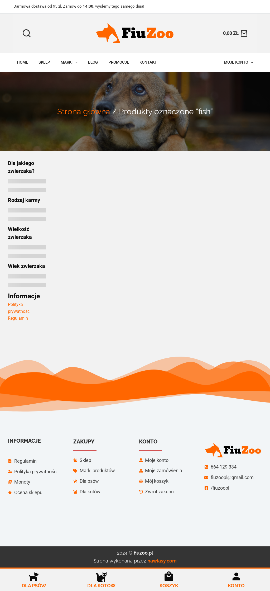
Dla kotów (101, 585)
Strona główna (83, 111)
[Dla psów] (33, 576)
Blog (93, 62)
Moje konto (239, 62)
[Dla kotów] (101, 576)
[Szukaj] (27, 33)
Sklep (44, 62)
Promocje (118, 62)
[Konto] (236, 576)
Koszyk (169, 585)
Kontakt (148, 62)
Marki (70, 62)
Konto (236, 585)
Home (22, 62)
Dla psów (34, 585)
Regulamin (18, 318)
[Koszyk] (168, 576)
